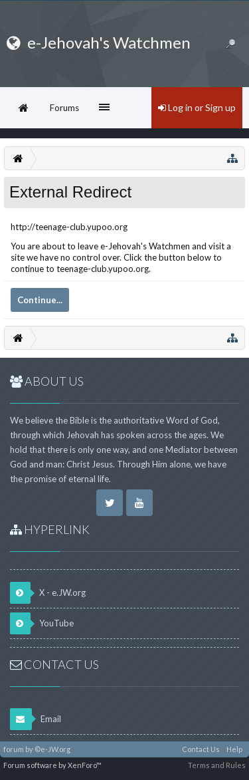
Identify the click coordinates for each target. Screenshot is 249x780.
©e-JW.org (52, 749)
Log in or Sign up (197, 107)
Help (234, 749)
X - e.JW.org (48, 593)
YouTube (42, 623)
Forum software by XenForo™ (52, 765)
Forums (64, 107)
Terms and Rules (217, 765)
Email (35, 719)
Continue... (39, 300)
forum (13, 749)
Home (23, 107)
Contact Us (201, 749)
